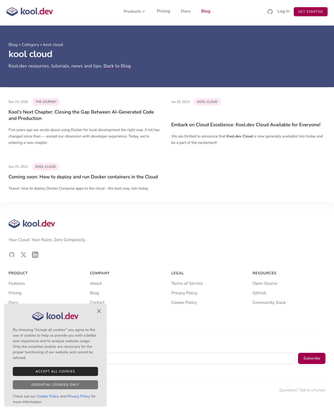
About (96, 283)
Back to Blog (117, 66)
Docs (185, 11)
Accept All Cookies (55, 371)
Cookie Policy (184, 303)
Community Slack (269, 303)
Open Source (265, 283)
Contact (97, 303)
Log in (284, 11)
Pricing (163, 11)
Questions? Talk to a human (302, 390)
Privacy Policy (184, 293)
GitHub (259, 293)
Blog (205, 11)
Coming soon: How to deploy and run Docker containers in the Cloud (83, 177)
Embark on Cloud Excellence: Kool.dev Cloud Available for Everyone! (245, 125)
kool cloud (53, 45)
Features (17, 283)
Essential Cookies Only (55, 385)
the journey (46, 102)
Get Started (310, 12)
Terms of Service (187, 283)
